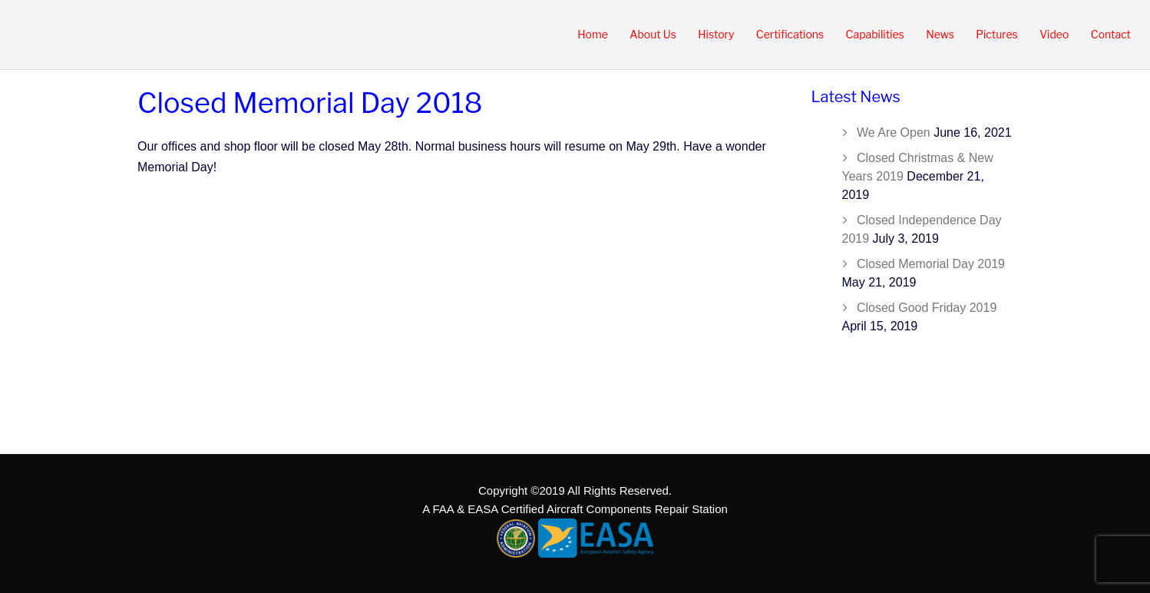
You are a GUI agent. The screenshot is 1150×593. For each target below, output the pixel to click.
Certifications (790, 34)
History (716, 34)
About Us (653, 34)
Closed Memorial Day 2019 (931, 263)
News (940, 34)
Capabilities (875, 34)
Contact (1111, 34)
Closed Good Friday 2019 (926, 307)
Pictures (996, 34)
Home (592, 34)
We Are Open (893, 132)
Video (1054, 34)
